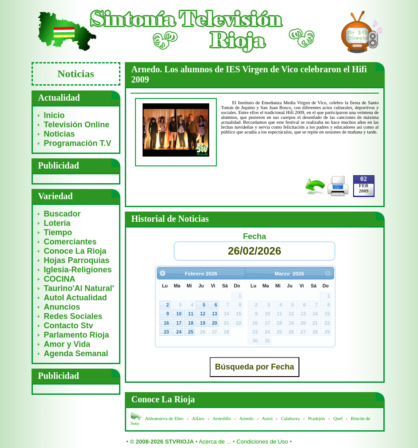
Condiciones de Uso (262, 441)
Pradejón (316, 418)
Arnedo (246, 418)
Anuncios (62, 307)
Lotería (57, 223)
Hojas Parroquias (77, 260)
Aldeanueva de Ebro (164, 418)
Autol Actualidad (75, 297)
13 (214, 313)
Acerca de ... (215, 441)
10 (179, 313)
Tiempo (58, 232)
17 (179, 323)
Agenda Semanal (76, 353)
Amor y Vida (67, 344)
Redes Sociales (73, 316)
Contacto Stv (68, 325)
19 (202, 323)
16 (166, 323)
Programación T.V (77, 143)
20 (214, 323)
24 (179, 331)
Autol (268, 418)
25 (191, 331)
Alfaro (198, 418)
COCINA (60, 279)
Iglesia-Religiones (78, 269)
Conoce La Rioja (75, 251)
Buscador (62, 213)
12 (202, 313)
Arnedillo (222, 418)
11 (191, 313)
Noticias (59, 134)
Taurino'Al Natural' (79, 288)
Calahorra (290, 418)
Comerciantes (70, 241)
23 (166, 331)
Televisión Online (77, 124)
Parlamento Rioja (76, 334)
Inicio (54, 115)
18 (191, 323)
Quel (337, 418)
